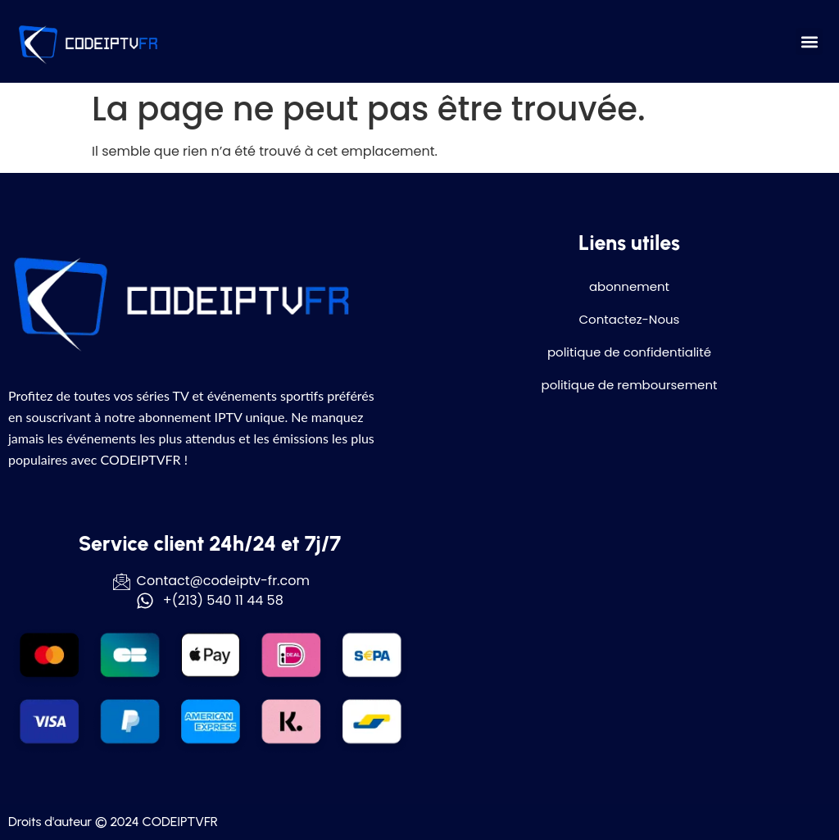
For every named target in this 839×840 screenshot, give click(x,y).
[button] (809, 41)
